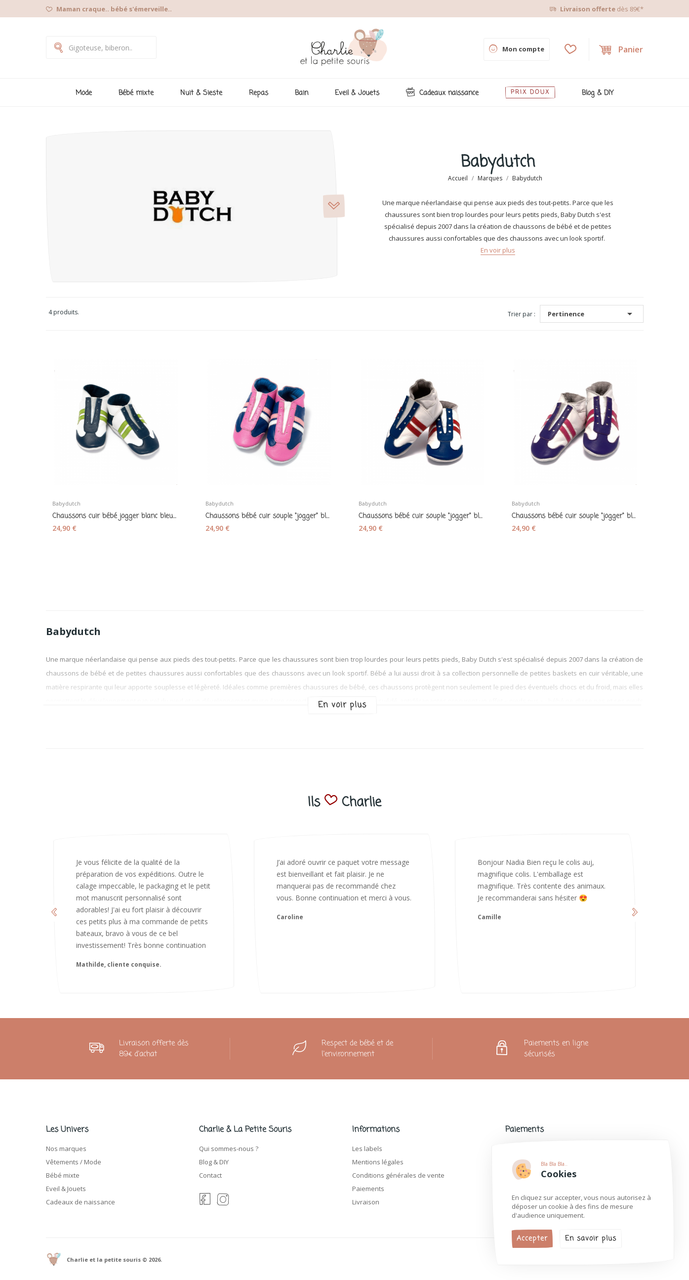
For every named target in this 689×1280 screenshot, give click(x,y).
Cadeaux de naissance (80, 1201)
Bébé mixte (63, 1175)
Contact (210, 1175)
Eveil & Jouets (66, 1188)
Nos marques (66, 1148)
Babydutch (66, 503)
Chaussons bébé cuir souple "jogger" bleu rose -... (268, 516)
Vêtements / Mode (73, 1161)
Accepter (532, 1239)
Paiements (368, 1188)
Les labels (367, 1148)
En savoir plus (590, 1239)
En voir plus (498, 250)
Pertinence (592, 314)
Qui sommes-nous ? (228, 1148)
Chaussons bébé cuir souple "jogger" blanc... (574, 516)
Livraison (365, 1201)
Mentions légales (378, 1161)
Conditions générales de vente (398, 1175)
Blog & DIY (214, 1161)
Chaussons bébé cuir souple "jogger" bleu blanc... (421, 516)
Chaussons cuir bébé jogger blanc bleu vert (115, 516)
